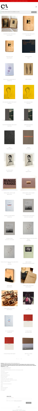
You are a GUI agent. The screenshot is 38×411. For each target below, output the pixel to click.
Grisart (2, 382)
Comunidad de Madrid (4, 372)
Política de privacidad (17, 400)
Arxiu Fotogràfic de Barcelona (5, 368)
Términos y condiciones (22, 410)
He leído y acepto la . (14, 400)
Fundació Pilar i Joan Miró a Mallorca (7, 378)
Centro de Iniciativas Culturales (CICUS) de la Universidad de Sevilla (12, 369)
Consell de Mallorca (4, 373)
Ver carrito (34, 12)
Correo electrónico (10, 397)
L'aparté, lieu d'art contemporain (6, 383)
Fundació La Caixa (4, 377)
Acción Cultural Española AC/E (6, 367)
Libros (2, 385)
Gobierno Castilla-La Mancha (5, 381)
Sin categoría (3, 390)
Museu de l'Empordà (4, 387)
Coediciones (3, 371)
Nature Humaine (3, 388)
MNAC (2, 386)
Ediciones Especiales (4, 376)
